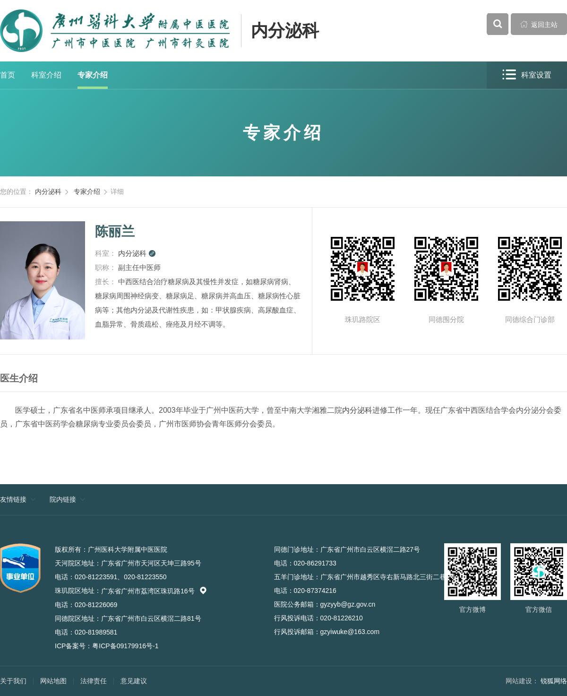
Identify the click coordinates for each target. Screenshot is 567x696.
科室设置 (526, 74)
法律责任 (93, 681)
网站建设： (522, 681)
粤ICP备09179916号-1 (125, 646)
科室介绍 (46, 75)
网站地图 (53, 681)
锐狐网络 (554, 681)
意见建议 (133, 681)
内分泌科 (285, 30)
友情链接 (13, 499)
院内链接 (63, 499)
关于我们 (13, 681)
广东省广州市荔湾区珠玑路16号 (154, 591)
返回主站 (539, 24)
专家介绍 (92, 75)
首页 (7, 75)
